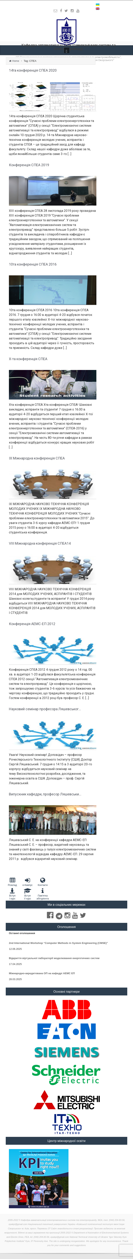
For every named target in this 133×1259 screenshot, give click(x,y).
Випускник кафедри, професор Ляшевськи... (45, 794)
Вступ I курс (12, 894)
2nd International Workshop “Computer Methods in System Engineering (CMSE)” (58, 943)
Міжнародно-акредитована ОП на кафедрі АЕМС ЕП (42, 973)
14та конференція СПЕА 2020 (33, 70)
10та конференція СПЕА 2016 (33, 264)
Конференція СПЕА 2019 (29, 165)
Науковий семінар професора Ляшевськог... (45, 709)
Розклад (12, 881)
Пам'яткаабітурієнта (42, 894)
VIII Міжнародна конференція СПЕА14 (40, 543)
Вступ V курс (27, 894)
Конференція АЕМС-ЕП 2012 (32, 624)
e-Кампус (27, 881)
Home (15, 60)
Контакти (42, 881)
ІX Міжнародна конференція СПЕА (37, 458)
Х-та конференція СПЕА (28, 359)
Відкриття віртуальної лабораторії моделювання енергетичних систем (54, 958)
